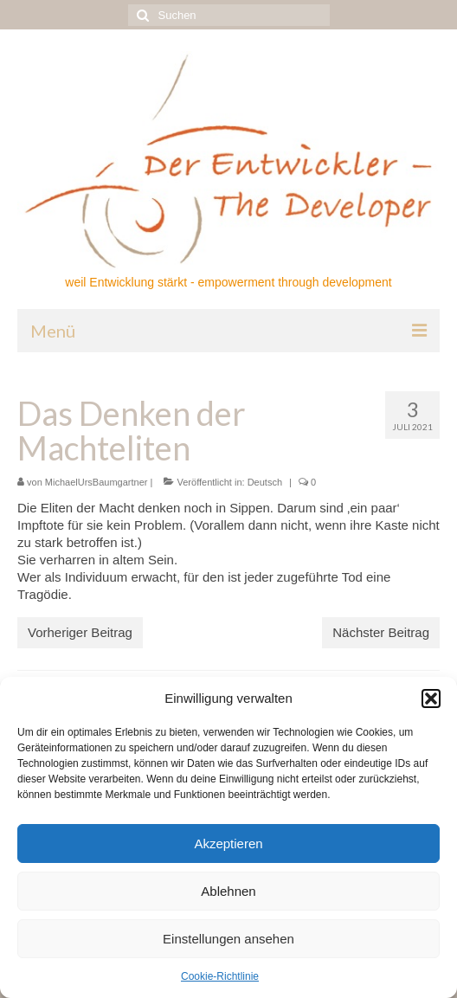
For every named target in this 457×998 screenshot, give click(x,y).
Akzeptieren (228, 843)
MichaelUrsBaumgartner (96, 482)
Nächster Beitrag (380, 632)
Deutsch (265, 482)
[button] (431, 698)
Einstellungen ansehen (228, 938)
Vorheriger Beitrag (80, 632)
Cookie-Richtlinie (220, 976)
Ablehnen (228, 891)
